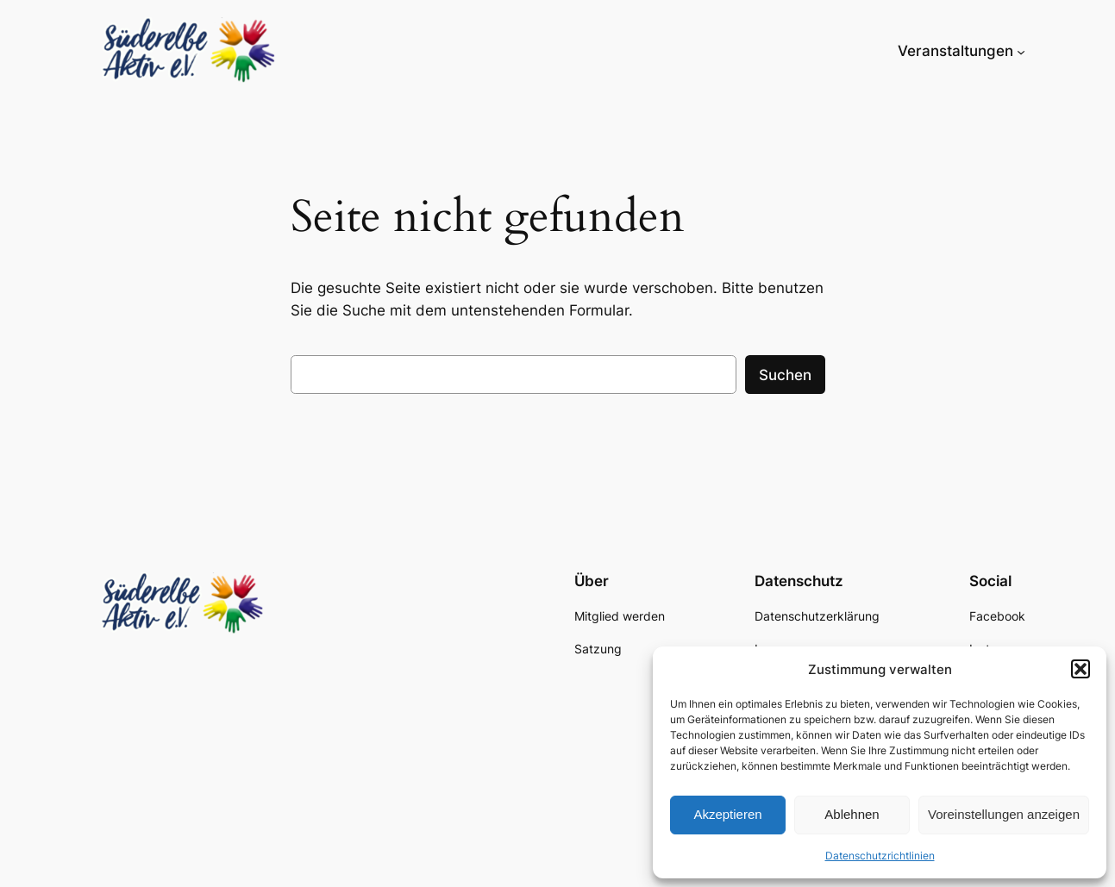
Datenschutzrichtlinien (880, 855)
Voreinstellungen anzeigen (1004, 814)
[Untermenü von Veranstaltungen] (1021, 51)
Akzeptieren (727, 814)
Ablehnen (851, 814)
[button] (1080, 669)
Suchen (785, 375)
